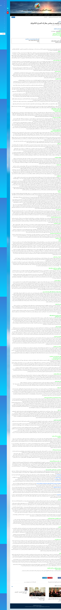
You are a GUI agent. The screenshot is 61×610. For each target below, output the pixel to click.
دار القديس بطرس (21, 14)
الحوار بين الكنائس (54, 21)
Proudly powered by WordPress (23, 606)
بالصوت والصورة (40, 14)
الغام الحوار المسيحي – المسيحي (14, 592)
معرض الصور (28, 14)
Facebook (53, 578)
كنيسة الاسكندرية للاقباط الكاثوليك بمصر (30, 10)
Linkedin (38, 578)
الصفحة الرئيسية (52, 14)
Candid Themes (40, 606)
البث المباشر (34, 14)
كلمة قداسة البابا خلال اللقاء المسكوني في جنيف (48, 599)
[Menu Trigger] (56, 2)
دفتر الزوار (46, 14)
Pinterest (43, 578)
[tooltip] (1, 8)
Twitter (48, 578)
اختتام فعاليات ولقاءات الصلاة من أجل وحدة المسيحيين (31, 598)
